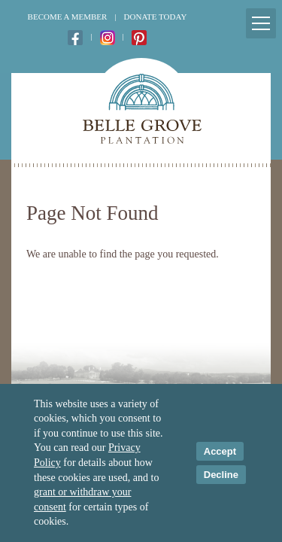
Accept (220, 451)
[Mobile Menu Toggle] (261, 23)
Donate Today (155, 16)
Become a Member (68, 16)
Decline (221, 474)
